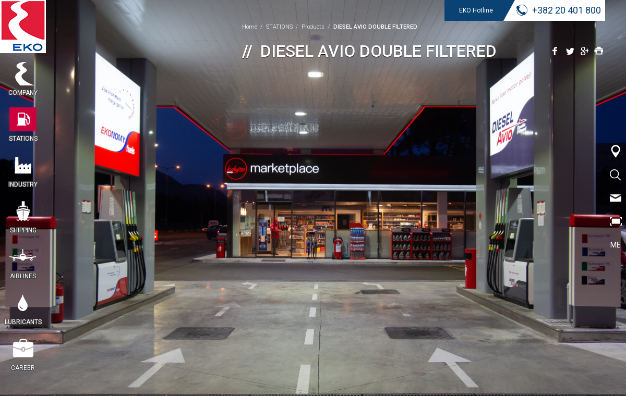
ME (615, 245)
